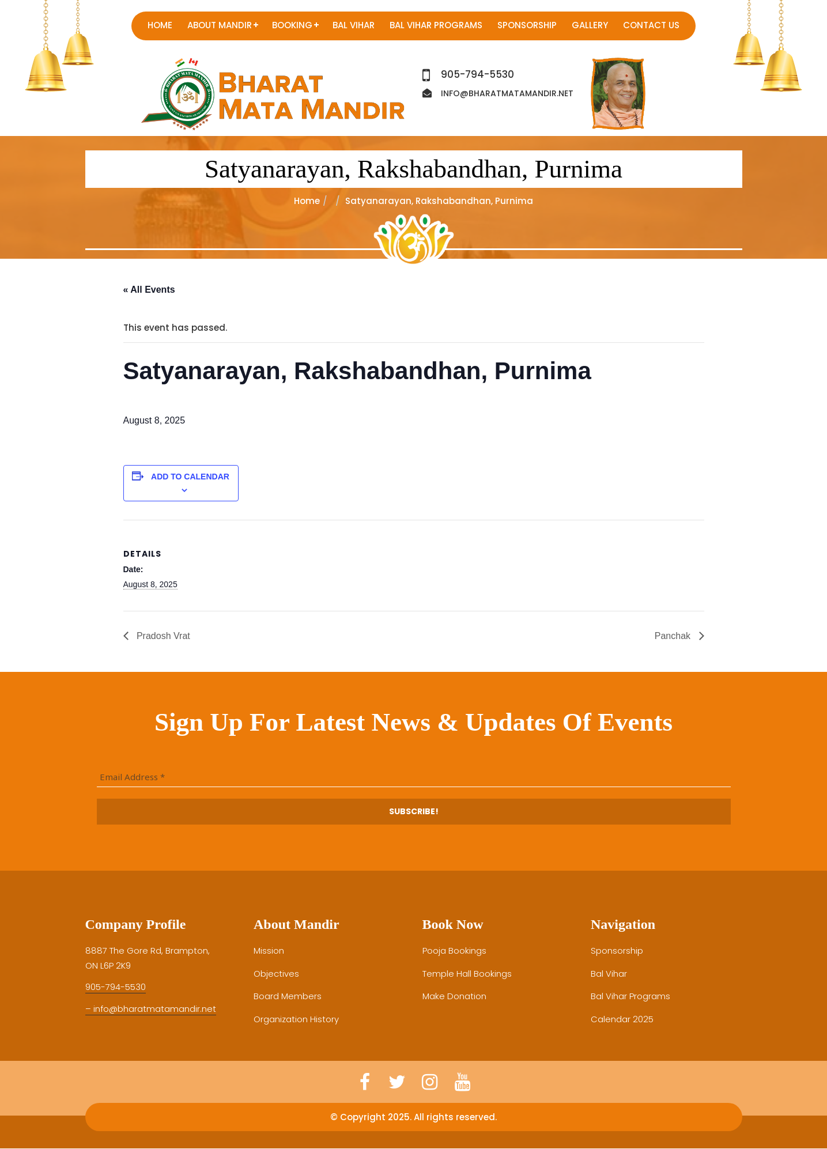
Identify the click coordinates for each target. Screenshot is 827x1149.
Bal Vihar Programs (436, 25)
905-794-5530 (477, 74)
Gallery (590, 25)
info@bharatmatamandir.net (507, 93)
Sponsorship (527, 25)
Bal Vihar (354, 25)
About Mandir (219, 25)
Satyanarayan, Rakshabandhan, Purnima (413, 168)
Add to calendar (190, 476)
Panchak (674, 636)
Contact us (651, 25)
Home (160, 25)
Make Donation (454, 996)
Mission (269, 950)
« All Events (149, 289)
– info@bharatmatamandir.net (150, 1009)
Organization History (296, 1019)
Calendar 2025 (622, 1019)
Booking (292, 25)
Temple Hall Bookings (467, 973)
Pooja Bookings (454, 950)
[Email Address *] (414, 777)
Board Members (288, 996)
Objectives (276, 973)
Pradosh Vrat (162, 636)
